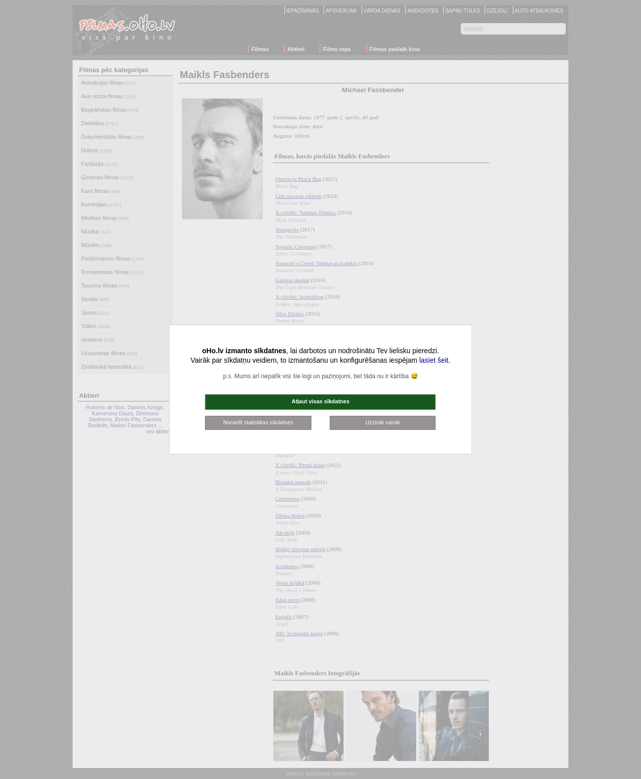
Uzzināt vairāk (383, 422)
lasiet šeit (433, 360)
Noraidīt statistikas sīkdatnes (258, 422)
